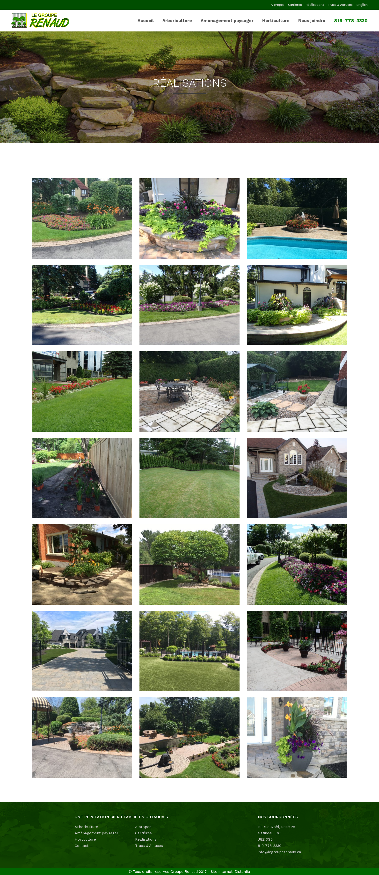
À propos (277, 5)
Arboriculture (86, 827)
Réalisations (315, 5)
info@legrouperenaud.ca (279, 852)
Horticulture (85, 839)
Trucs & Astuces (340, 5)
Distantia (242, 871)
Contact (81, 846)
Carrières (295, 5)
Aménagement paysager (96, 833)
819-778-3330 (269, 846)
